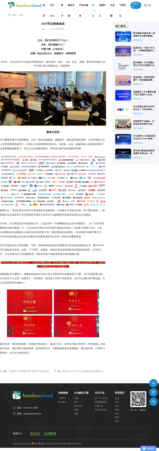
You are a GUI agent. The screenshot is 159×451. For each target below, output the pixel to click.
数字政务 (78, 406)
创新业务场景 (101, 410)
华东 (117, 406)
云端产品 (99, 406)
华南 (117, 410)
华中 (117, 414)
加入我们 (62, 402)
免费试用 (135, 5)
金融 (76, 398)
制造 (76, 414)
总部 (117, 398)
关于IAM (35, 433)
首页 (12, 15)
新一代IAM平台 (102, 398)
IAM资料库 (50, 433)
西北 (117, 421)
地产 (76, 402)
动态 (21, 15)
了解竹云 (62, 398)
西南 (117, 417)
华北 (117, 402)
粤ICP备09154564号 (72, 444)
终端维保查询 (101, 402)
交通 (76, 410)
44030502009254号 (53, 444)
